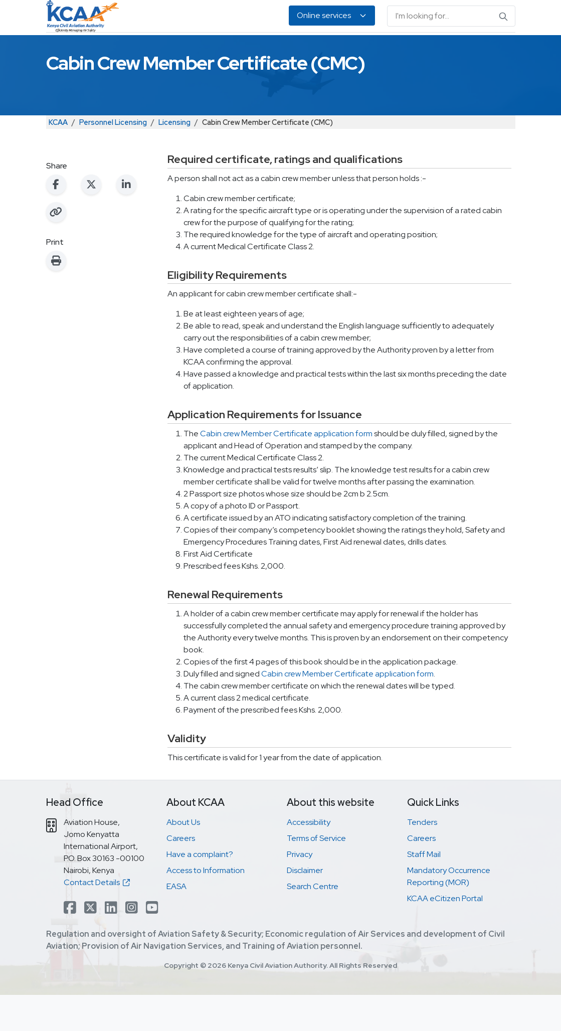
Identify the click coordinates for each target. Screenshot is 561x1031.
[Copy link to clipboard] (56, 248)
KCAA (58, 158)
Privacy (299, 890)
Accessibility (308, 858)
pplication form (345, 469)
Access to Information (205, 906)
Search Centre (312, 922)
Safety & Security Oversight (84, 50)
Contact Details (97, 918)
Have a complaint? (199, 890)
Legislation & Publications (367, 50)
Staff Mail (424, 890)
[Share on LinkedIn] (126, 221)
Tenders (422, 858)
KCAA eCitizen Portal (445, 934)
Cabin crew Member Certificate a (259, 469)
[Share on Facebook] (56, 221)
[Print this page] (56, 297)
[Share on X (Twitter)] (91, 221)
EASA (457, 50)
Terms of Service (316, 874)
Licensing (174, 158)
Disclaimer (305, 906)
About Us (488, 50)
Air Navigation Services (274, 50)
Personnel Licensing (184, 50)
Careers (180, 874)
